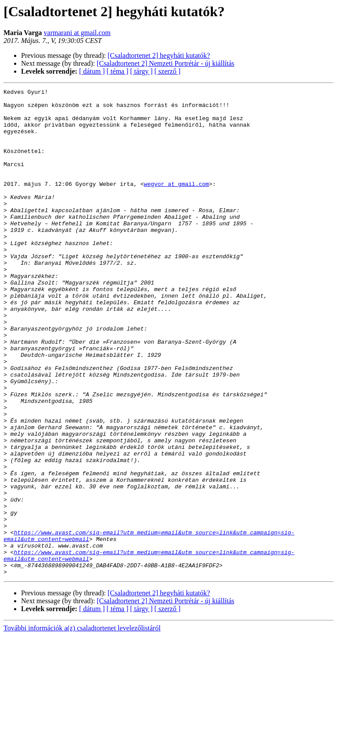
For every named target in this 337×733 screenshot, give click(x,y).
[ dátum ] (92, 71)
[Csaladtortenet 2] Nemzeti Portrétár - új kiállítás (165, 63)
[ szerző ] (167, 71)
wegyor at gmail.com (176, 203)
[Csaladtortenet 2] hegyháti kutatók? (159, 55)
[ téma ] (118, 71)
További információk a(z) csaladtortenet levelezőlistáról (82, 725)
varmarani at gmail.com (77, 32)
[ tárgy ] (141, 71)
